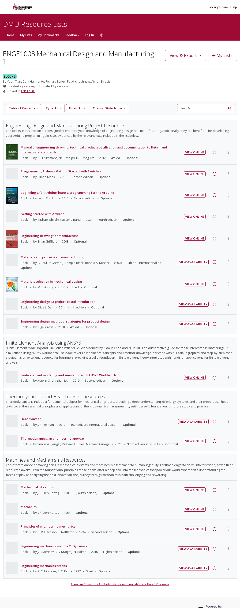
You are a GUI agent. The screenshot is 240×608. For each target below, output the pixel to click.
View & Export (184, 55)
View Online (194, 152)
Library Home (219, 7)
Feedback (72, 35)
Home (10, 35)
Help (233, 7)
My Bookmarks (48, 35)
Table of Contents (22, 108)
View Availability (193, 262)
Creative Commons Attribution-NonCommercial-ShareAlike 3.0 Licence (120, 584)
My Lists (26, 35)
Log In (89, 35)
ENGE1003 (28, 91)
